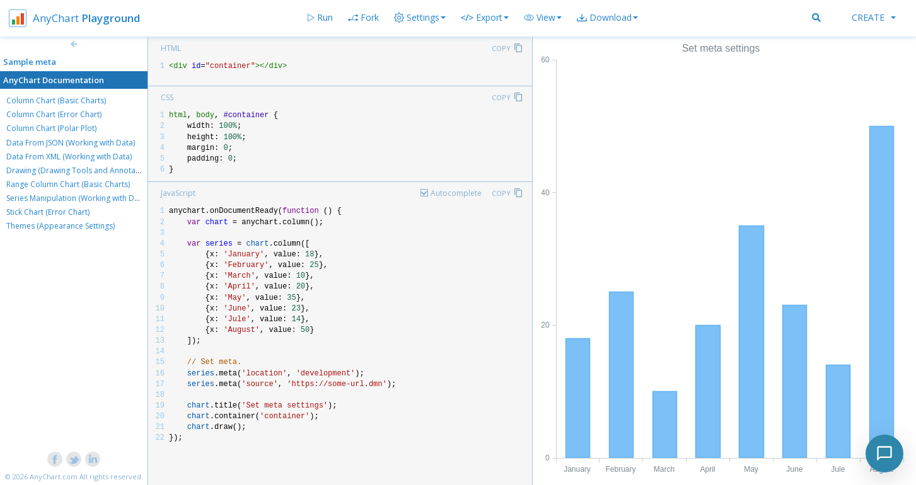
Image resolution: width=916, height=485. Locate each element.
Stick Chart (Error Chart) (48, 212)
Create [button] (874, 17)
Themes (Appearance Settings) (60, 225)
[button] (542, 17)
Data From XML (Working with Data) (69, 156)
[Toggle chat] (884, 453)
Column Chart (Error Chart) (53, 114)
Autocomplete (456, 193)
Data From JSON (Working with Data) (70, 142)
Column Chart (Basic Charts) (56, 100)
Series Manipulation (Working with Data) (77, 198)
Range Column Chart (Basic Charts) (68, 184)
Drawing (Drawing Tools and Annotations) (80, 170)
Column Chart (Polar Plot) (51, 128)
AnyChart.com (54, 476)
